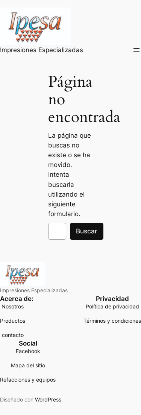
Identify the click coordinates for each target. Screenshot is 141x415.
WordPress (48, 399)
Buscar (86, 231)
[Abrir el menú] (136, 49)
